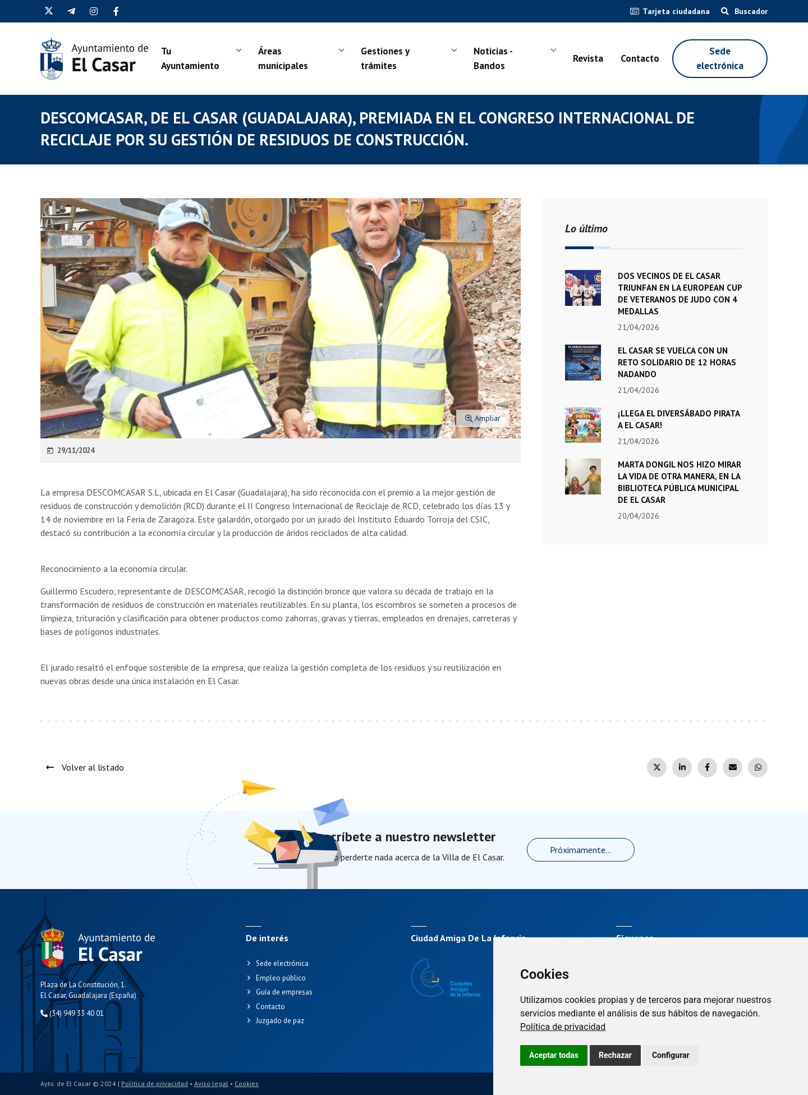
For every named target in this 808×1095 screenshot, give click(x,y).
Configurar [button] (671, 1055)
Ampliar (483, 418)
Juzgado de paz (280, 1020)
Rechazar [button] (615, 1055)
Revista (588, 58)
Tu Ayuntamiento (190, 58)
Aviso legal (211, 1083)
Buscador (744, 11)
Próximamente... (581, 849)
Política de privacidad (562, 1026)
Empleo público (281, 978)
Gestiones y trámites (385, 58)
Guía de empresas (284, 992)
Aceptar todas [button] (554, 1055)
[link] (562, 1026)
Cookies (247, 1083)
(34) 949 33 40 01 (72, 1013)
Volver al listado (85, 767)
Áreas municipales (283, 58)
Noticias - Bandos (493, 58)
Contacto (640, 58)
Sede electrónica (719, 58)
